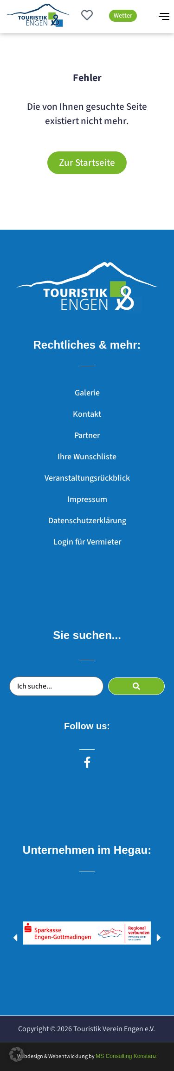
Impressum (87, 499)
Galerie (87, 393)
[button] (15, 937)
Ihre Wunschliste (87, 457)
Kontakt (87, 414)
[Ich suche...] (56, 686)
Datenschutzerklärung (87, 520)
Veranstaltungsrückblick (87, 478)
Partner (87, 435)
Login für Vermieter (87, 542)
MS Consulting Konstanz (126, 1056)
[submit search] (136, 686)
